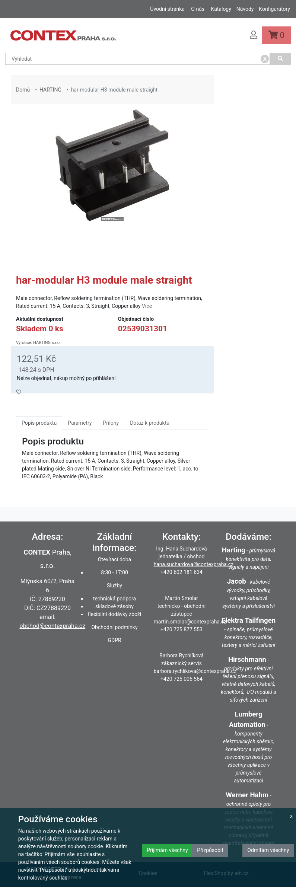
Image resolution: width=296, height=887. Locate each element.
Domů (23, 90)
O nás (197, 9)
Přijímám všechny (167, 850)
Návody (245, 9)
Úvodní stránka (167, 9)
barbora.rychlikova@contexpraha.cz (195, 671)
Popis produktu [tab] (39, 423)
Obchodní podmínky (114, 627)
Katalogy (221, 9)
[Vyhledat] (280, 59)
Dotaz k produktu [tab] (149, 423)
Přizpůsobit (210, 850)
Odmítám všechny (268, 850)
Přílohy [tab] (111, 423)
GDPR (114, 640)
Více (147, 306)
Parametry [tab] (80, 423)
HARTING (50, 90)
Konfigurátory (274, 9)
